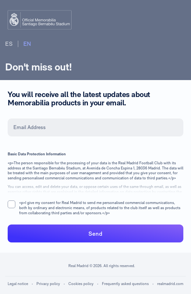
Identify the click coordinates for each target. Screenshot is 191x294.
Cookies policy (81, 284)
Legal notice (18, 284)
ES (9, 43)
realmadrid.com (170, 284)
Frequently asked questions (125, 284)
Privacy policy (48, 284)
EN (27, 43)
